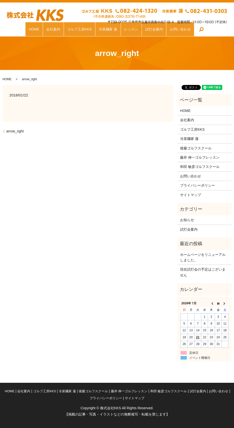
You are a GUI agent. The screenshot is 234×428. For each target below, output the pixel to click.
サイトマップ (190, 195)
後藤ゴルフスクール (196, 148)
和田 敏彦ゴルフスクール (200, 167)
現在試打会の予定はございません (203, 272)
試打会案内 (156, 29)
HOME (32, 29)
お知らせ (187, 220)
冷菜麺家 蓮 (106, 29)
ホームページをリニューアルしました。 (203, 257)
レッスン (130, 29)
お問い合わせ (182, 29)
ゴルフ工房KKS (77, 29)
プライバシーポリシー (197, 185)
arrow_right (15, 131)
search (203, 29)
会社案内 (51, 29)
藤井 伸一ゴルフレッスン (200, 157)
